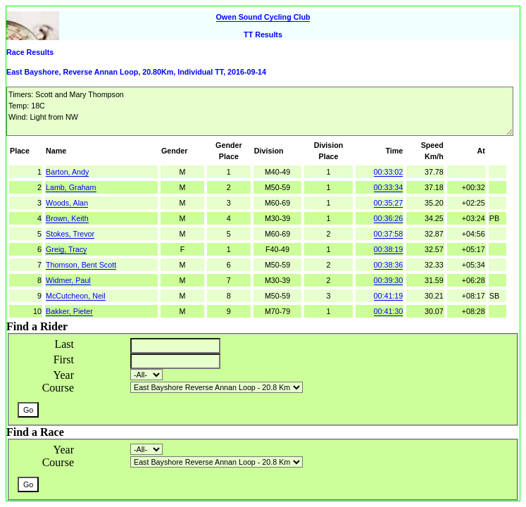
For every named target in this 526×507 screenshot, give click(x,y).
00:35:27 (388, 203)
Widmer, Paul (68, 280)
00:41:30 (388, 311)
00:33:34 (388, 187)
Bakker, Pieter (69, 311)
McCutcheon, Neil (76, 296)
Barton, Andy (67, 172)
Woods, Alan (67, 203)
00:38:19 (388, 249)
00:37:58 (388, 234)
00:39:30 (388, 280)
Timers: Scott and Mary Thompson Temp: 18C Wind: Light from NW (259, 111)
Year (64, 375)
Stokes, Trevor (70, 234)
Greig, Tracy (66, 249)
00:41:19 (388, 296)
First (64, 359)
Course (58, 388)
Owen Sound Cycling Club (263, 17)
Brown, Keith (67, 218)
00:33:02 (388, 172)
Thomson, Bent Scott (81, 265)
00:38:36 (388, 265)
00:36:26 (388, 218)
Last (64, 344)
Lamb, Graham (71, 187)
